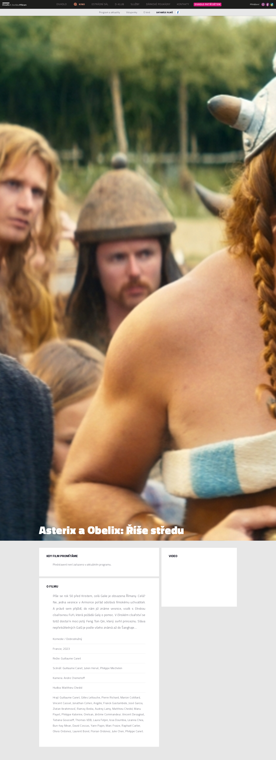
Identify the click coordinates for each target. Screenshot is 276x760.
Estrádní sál (100, 4)
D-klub (119, 4)
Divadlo (62, 4)
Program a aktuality (109, 12)
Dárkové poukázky (158, 4)
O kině (146, 12)
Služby (135, 4)
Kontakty (183, 4)
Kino (79, 4)
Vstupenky (131, 12)
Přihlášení (254, 4)
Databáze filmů (164, 12)
